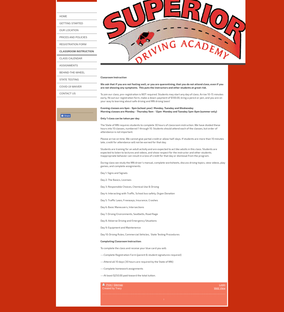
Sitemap (118, 284)
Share (65, 116)
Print (107, 284)
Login (222, 284)
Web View (219, 288)
